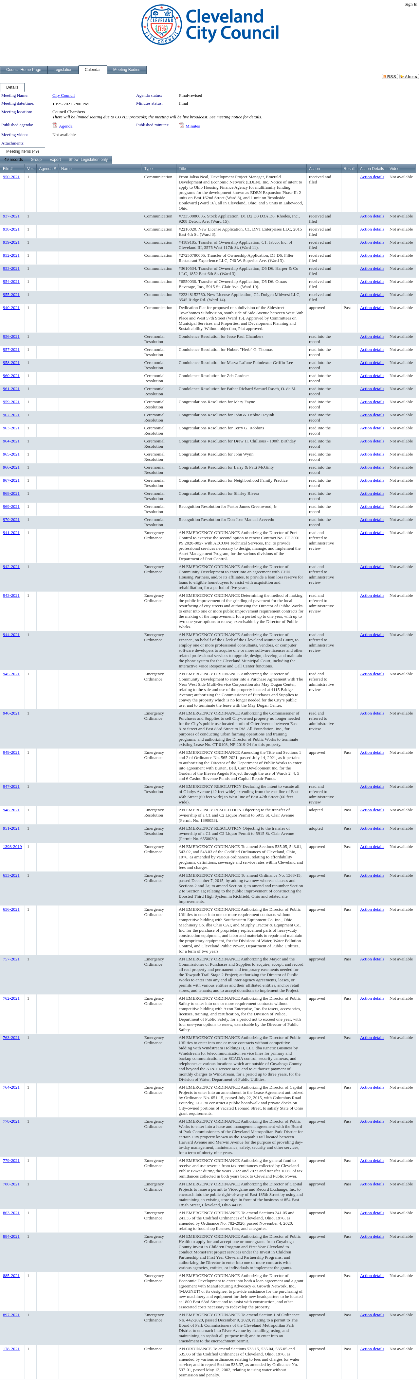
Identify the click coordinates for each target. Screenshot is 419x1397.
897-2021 (11, 1314)
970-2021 (11, 519)
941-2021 (11, 532)
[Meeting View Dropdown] (88, 160)
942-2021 (11, 566)
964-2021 (11, 441)
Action (314, 168)
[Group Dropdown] (36, 160)
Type (148, 168)
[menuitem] (13, 160)
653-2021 (11, 875)
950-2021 (11, 176)
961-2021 (11, 388)
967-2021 (11, 480)
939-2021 (11, 242)
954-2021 (11, 281)
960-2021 (11, 375)
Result (349, 168)
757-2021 (11, 959)
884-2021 (11, 1236)
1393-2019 (12, 846)
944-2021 (11, 634)
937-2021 (11, 216)
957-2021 (11, 349)
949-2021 (11, 752)
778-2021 (11, 1121)
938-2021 (11, 229)
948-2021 (11, 809)
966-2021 (11, 467)
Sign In (411, 4)
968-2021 (11, 493)
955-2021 (11, 294)
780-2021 (11, 1183)
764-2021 (11, 1087)
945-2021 (11, 673)
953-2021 (11, 268)
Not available (64, 134)
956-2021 (11, 336)
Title (182, 168)
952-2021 (11, 255)
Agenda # (47, 168)
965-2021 (11, 454)
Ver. (30, 168)
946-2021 (11, 713)
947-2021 (11, 786)
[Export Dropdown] (55, 160)
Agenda (65, 126)
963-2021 (11, 427)
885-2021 (11, 1275)
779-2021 (11, 1160)
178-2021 (11, 1348)
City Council (63, 95)
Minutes (193, 126)
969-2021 (11, 506)
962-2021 (11, 414)
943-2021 (11, 595)
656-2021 (11, 909)
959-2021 (11, 401)
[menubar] (56, 160)
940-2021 (11, 307)
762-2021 (11, 998)
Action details (372, 176)
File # (7, 168)
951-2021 (11, 828)
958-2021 (11, 362)
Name (66, 168)
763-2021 (11, 1037)
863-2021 (11, 1212)
